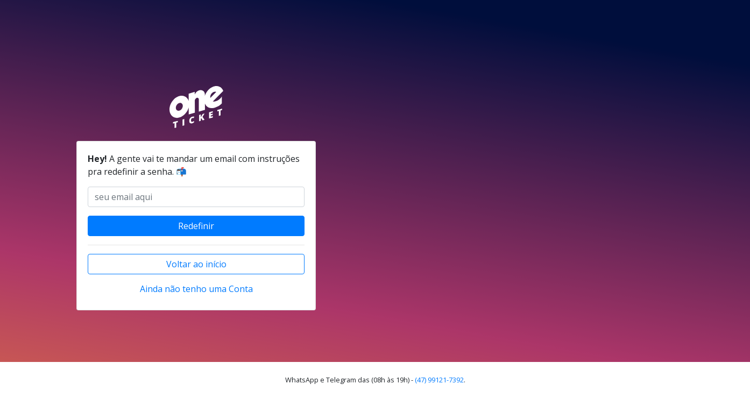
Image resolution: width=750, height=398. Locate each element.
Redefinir (196, 226)
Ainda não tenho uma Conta (196, 289)
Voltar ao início (196, 264)
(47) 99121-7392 (439, 380)
